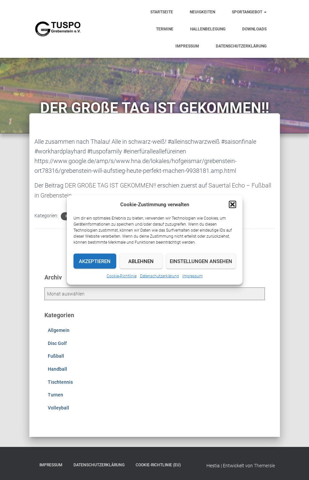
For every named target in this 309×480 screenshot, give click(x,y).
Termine (164, 29)
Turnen (55, 394)
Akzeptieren (95, 261)
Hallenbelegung (207, 29)
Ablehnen (141, 261)
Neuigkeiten (202, 12)
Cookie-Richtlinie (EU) (158, 464)
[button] (232, 204)
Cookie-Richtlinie (122, 276)
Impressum (192, 276)
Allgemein (58, 330)
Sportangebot (249, 12)
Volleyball (58, 407)
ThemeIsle (264, 465)
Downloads (254, 29)
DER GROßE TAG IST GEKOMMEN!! (110, 185)
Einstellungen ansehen (201, 261)
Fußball (56, 355)
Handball (57, 368)
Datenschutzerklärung (159, 276)
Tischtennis (60, 381)
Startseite (161, 12)
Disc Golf (57, 342)
